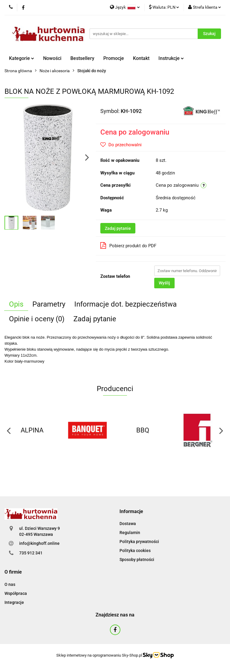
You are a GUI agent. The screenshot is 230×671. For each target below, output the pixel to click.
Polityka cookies (135, 550)
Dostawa (127, 523)
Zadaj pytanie (118, 228)
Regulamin (129, 532)
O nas (9, 584)
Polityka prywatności (139, 541)
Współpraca (15, 593)
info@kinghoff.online (39, 543)
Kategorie (21, 58)
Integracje (14, 602)
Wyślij (164, 283)
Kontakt (141, 58)
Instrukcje (171, 58)
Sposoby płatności (136, 559)
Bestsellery (82, 58)
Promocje (113, 58)
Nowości (52, 58)
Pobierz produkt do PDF (128, 245)
